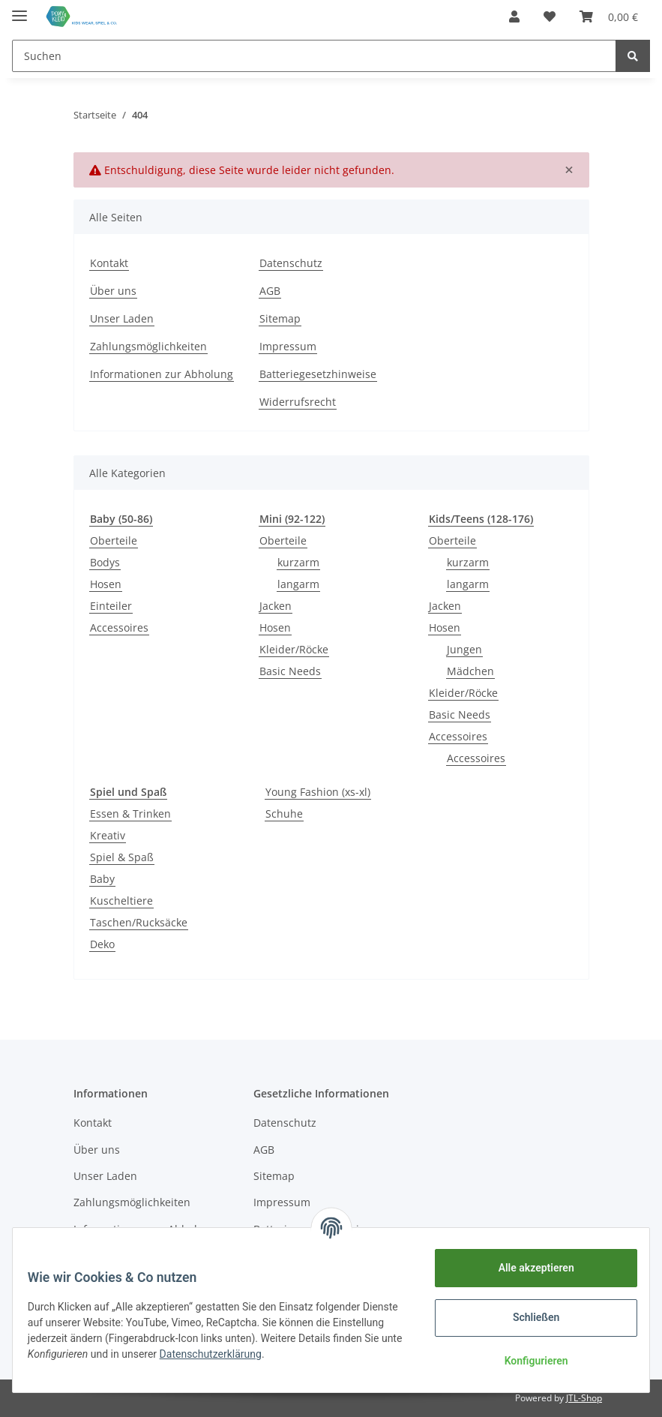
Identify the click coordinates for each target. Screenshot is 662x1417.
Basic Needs (290, 671)
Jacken (275, 606)
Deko (102, 944)
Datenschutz (290, 263)
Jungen (464, 649)
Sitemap (280, 318)
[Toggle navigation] (19, 9)
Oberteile (113, 540)
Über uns (113, 291)
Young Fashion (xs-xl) (317, 792)
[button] (514, 17)
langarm (298, 584)
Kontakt (109, 263)
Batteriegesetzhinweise (317, 374)
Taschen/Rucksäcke (138, 922)
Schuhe (284, 813)
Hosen (105, 584)
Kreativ (107, 835)
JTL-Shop (584, 1397)
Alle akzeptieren (527, 1268)
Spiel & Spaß (122, 857)
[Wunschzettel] (550, 17)
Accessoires (119, 627)
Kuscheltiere (121, 900)
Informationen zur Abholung (161, 374)
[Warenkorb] (609, 17)
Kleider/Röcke (293, 649)
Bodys (105, 562)
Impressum (287, 346)
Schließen (527, 1317)
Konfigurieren (527, 1361)
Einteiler (111, 606)
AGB (269, 291)
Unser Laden (122, 318)
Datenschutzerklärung (291, 1354)
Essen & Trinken (130, 813)
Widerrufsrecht (297, 402)
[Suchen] (314, 56)
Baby (102, 879)
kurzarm (298, 562)
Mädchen (470, 671)
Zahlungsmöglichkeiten (148, 346)
